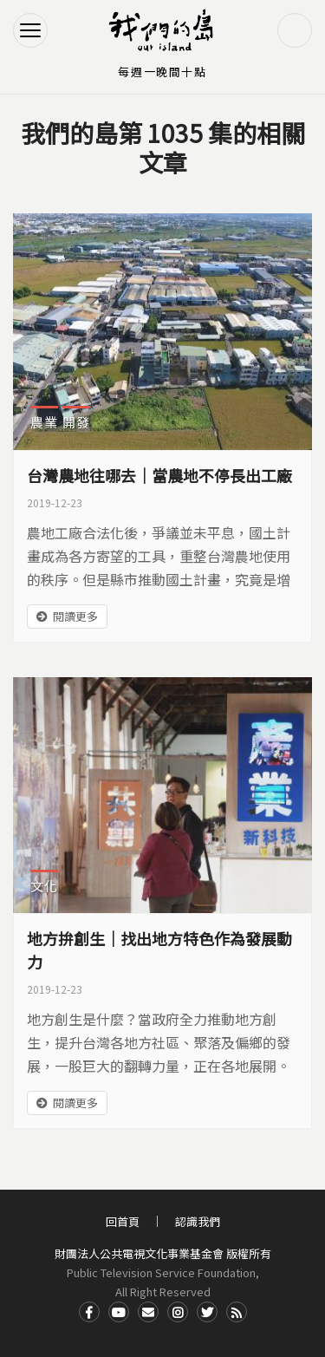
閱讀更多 (75, 616)
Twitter (207, 1312)
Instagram (177, 1312)
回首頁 (123, 1221)
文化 (44, 886)
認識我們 (197, 1221)
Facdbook (89, 1312)
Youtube (118, 1312)
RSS (236, 1312)
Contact (148, 1312)
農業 (44, 422)
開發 (76, 422)
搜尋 (294, 30)
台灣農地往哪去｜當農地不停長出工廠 (159, 475)
